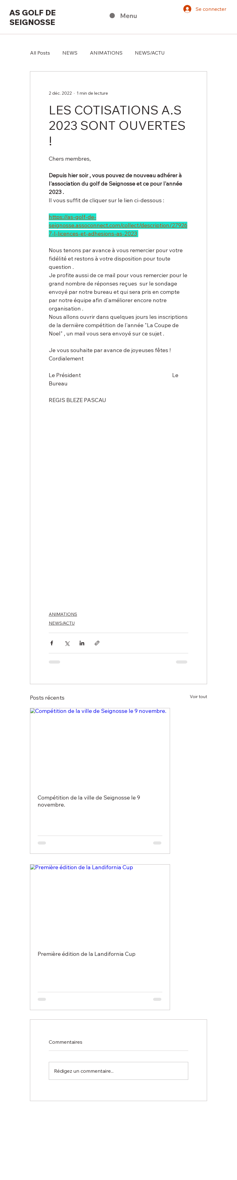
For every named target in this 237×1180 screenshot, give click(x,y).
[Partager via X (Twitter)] (67, 643)
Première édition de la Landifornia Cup (86, 953)
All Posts (40, 53)
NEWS (69, 53)
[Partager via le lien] (97, 643)
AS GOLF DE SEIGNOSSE (32, 17)
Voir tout (198, 696)
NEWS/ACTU (150, 53)
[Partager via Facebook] (52, 643)
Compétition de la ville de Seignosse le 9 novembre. (89, 801)
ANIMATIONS (106, 53)
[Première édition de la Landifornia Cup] (100, 904)
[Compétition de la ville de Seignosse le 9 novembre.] (100, 747)
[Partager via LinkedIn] (82, 643)
